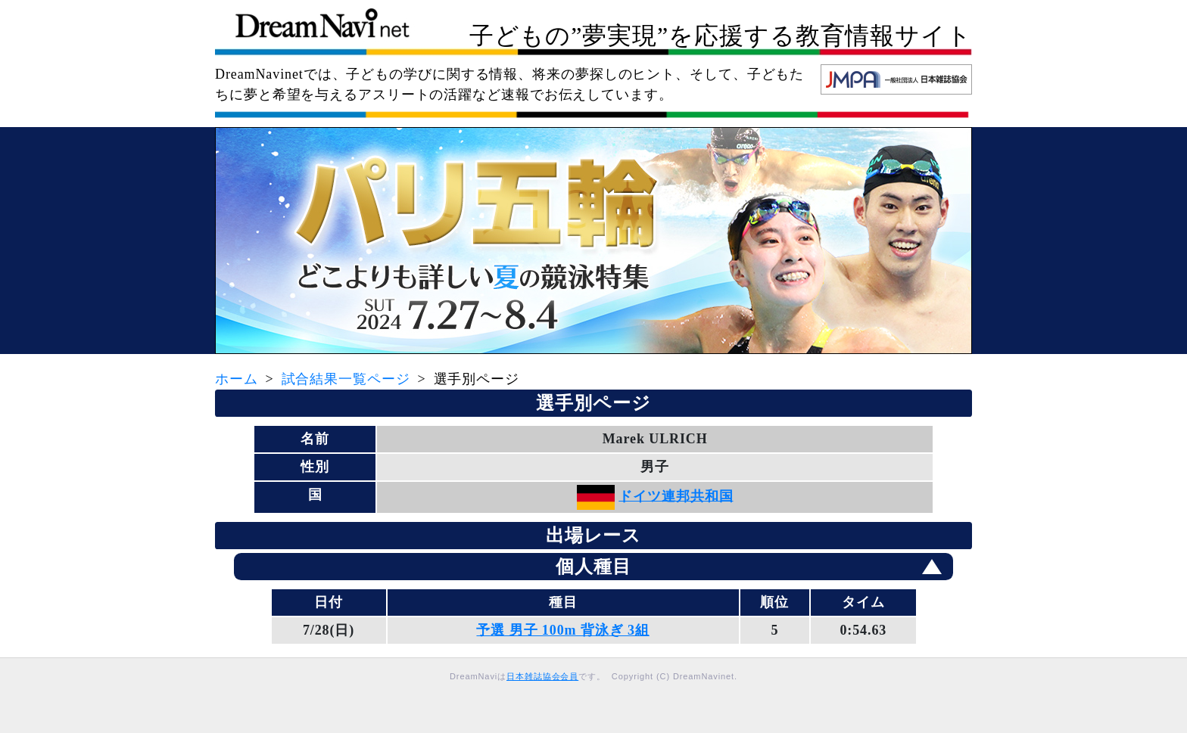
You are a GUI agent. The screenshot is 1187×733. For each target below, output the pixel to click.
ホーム (236, 379)
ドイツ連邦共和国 (675, 495)
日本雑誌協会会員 (542, 676)
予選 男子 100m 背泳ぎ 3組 (562, 630)
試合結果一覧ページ (346, 379)
